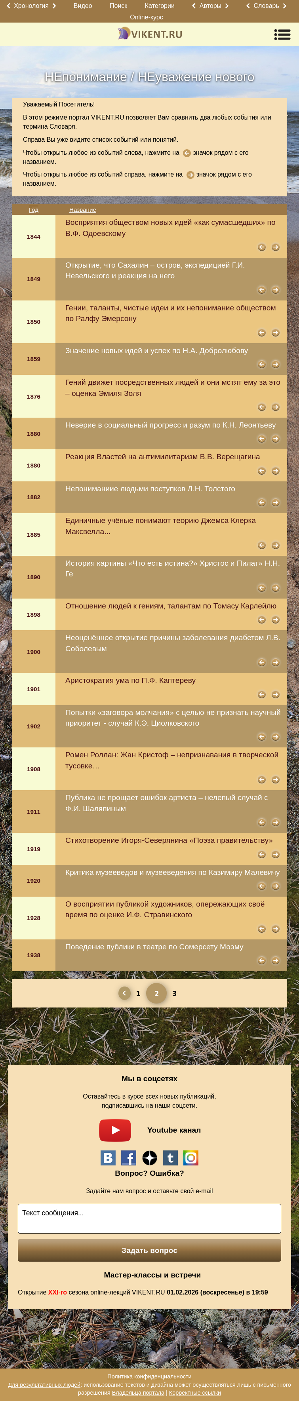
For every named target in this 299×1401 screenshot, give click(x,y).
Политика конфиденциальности (149, 1376)
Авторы (210, 5)
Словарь (266, 5)
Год (33, 209)
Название (82, 209)
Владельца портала (138, 1393)
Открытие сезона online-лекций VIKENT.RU (143, 1292)
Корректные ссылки (195, 1393)
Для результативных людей (44, 1385)
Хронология (31, 5)
